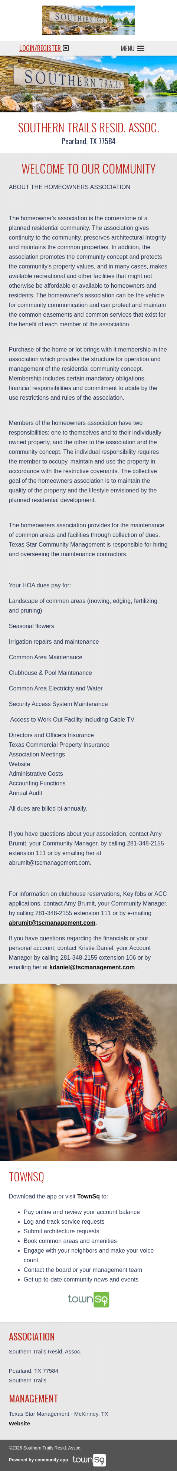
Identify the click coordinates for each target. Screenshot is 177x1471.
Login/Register (44, 47)
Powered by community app (57, 1459)
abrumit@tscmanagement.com (52, 923)
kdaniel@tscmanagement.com (92, 967)
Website (19, 1423)
